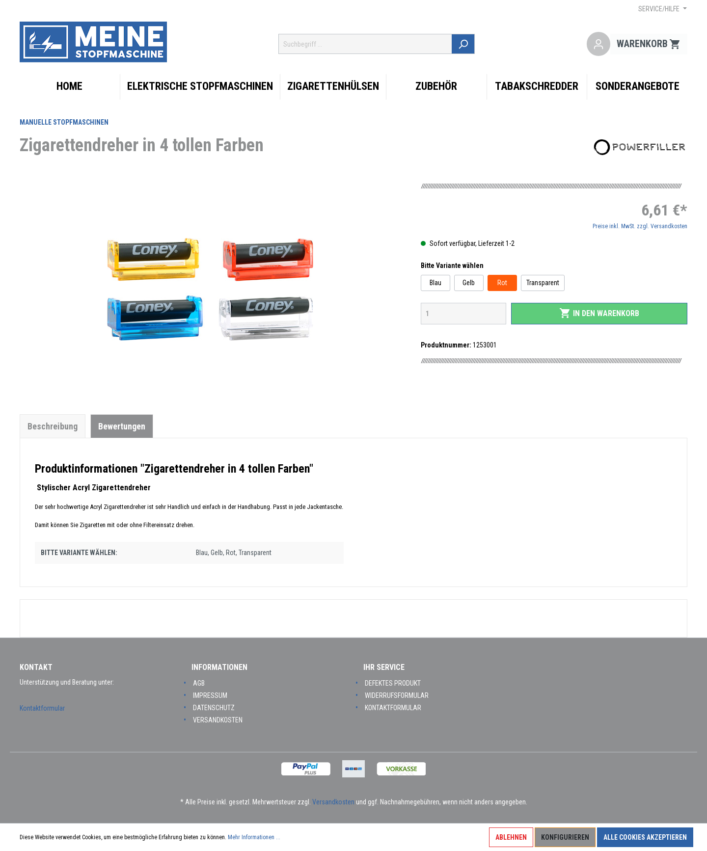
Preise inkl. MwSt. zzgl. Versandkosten (640, 226)
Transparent (542, 283)
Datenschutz (214, 708)
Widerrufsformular (397, 695)
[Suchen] (463, 44)
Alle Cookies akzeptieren (645, 837)
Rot (502, 283)
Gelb (468, 283)
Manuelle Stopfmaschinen (64, 122)
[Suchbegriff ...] (366, 44)
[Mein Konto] (598, 44)
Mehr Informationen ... (254, 837)
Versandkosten (218, 720)
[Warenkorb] (648, 44)
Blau (435, 283)
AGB (199, 683)
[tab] (52, 426)
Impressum (210, 695)
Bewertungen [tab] (121, 426)
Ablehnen (511, 837)
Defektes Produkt (393, 683)
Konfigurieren (565, 837)
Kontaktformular (42, 708)
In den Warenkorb (599, 313)
